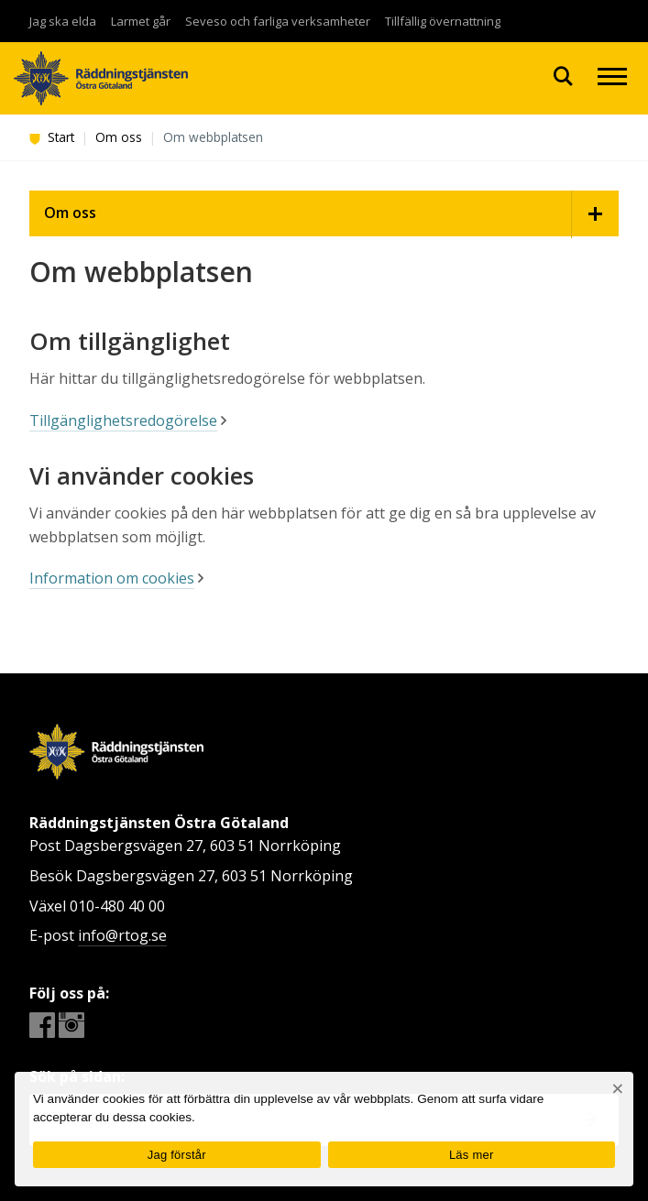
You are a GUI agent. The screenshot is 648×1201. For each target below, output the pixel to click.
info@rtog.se (122, 935)
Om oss (118, 137)
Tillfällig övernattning (442, 21)
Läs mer (471, 1155)
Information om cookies (111, 578)
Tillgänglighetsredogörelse (123, 420)
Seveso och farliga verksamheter (277, 21)
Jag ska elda (62, 21)
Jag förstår (177, 1155)
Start (51, 137)
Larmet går (140, 21)
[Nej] (617, 1089)
